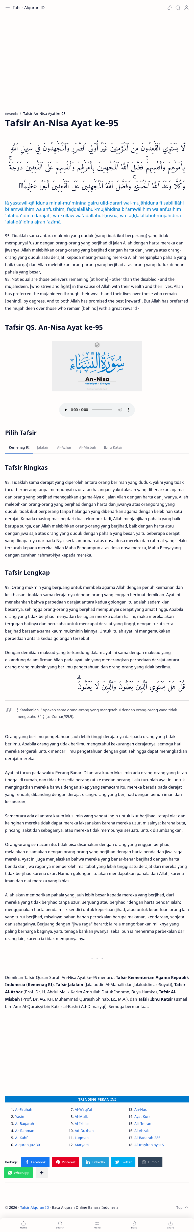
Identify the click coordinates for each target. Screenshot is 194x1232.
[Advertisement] (97, 65)
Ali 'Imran (142, 1123)
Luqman (82, 1137)
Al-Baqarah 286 (147, 1137)
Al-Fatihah (23, 1109)
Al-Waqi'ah (84, 1109)
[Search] (178, 7)
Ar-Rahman (24, 1130)
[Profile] (186, 7)
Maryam (82, 1144)
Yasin (19, 1116)
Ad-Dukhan (84, 1130)
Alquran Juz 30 (27, 1144)
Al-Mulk (81, 1116)
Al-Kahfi (22, 1137)
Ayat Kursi (143, 1116)
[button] (169, 7)
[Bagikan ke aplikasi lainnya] (42, 1172)
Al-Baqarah (24, 1123)
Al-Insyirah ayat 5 (149, 1144)
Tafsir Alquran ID (29, 7)
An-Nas (140, 1109)
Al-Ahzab (142, 1130)
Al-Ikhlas (82, 1123)
